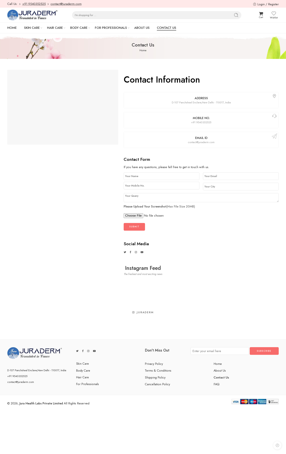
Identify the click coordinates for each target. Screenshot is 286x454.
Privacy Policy (154, 364)
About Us (220, 370)
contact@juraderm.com (66, 4)
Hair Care (82, 377)
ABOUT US (142, 27)
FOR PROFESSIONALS (111, 27)
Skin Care (82, 363)
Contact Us (221, 377)
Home (143, 50)
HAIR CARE (55, 27)
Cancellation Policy (157, 384)
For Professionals (87, 384)
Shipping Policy (155, 377)
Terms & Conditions (158, 370)
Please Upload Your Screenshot (159, 206)
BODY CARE (79, 27)
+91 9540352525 (34, 4)
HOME (12, 27)
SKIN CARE (32, 27)
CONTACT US (166, 27)
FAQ (216, 384)
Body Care (83, 370)
